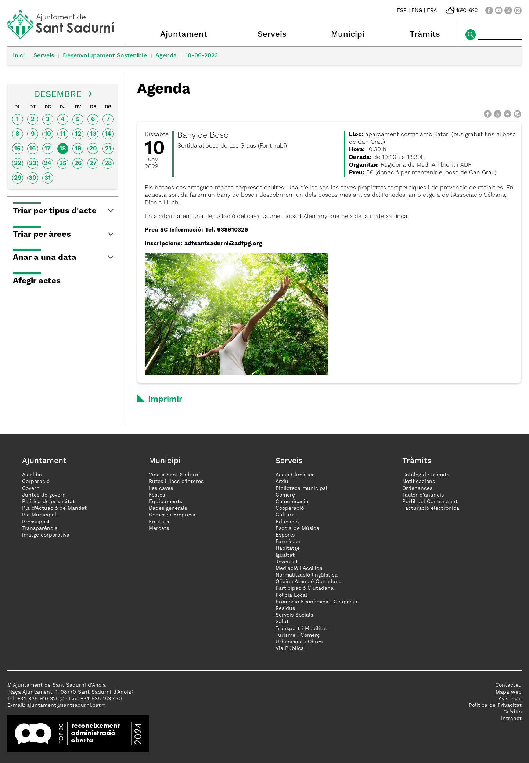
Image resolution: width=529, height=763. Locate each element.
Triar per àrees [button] (64, 234)
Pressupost (36, 521)
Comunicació (292, 501)
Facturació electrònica (430, 508)
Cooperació (290, 508)
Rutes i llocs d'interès (176, 481)
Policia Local (291, 595)
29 (17, 178)
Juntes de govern (44, 495)
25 (62, 163)
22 (17, 163)
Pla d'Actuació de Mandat (54, 508)
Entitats (159, 521)
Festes (157, 495)
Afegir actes (37, 281)
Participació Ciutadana (305, 588)
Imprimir (165, 399)
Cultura (285, 514)
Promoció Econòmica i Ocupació (316, 601)
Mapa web (509, 692)
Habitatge (288, 548)
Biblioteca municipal (301, 488)
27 (93, 163)
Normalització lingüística (307, 575)
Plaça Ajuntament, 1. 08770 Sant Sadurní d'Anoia (69, 692)
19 (78, 149)
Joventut (287, 561)
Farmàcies (288, 541)
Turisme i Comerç (298, 635)
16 (32, 149)
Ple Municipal (39, 514)
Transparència (40, 528)
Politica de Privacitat (495, 705)
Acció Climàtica (295, 474)
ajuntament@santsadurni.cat (64, 705)
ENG (416, 10)
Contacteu (508, 685)
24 (47, 163)
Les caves (161, 488)
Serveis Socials (294, 615)
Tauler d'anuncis (423, 495)
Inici (19, 56)
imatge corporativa (45, 535)
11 (62, 134)
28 (108, 163)
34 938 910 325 (39, 698)
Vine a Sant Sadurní (174, 474)
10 (47, 134)
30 (32, 178)
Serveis (272, 34)
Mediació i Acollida (299, 568)
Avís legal (510, 698)
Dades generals (168, 508)
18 (63, 149)
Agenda (166, 56)
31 (47, 178)
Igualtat (285, 555)
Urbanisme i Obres (299, 641)
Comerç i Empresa (172, 514)
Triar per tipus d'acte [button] (64, 211)
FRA (432, 10)
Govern (31, 488)
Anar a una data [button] (64, 258)
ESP (402, 10)
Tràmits (425, 34)
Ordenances (417, 488)
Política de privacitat (48, 501)
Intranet (511, 718)
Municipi (347, 34)
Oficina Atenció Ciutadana (309, 581)
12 (78, 134)
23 (32, 163)
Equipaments (165, 501)
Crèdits (512, 712)
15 (17, 149)
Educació (287, 521)
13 (93, 134)
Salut (282, 621)
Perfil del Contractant (430, 501)
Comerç (285, 495)
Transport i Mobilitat (301, 628)
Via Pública (290, 648)
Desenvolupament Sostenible (105, 56)
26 (78, 163)
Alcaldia (32, 474)
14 (108, 134)
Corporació (36, 481)
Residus (285, 608)
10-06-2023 (202, 56)
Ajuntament (183, 34)
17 (47, 149)
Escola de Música (297, 528)
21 (108, 149)
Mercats (159, 528)
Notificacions (418, 481)
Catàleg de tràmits (425, 474)
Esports (285, 535)
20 (93, 149)
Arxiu (282, 481)
